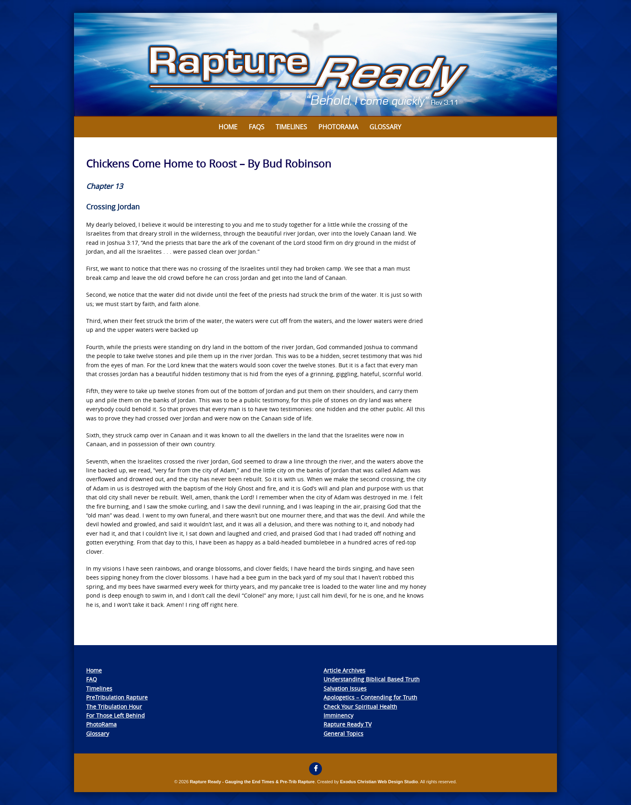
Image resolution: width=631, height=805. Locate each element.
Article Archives (344, 670)
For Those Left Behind (115, 715)
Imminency (338, 715)
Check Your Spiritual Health (360, 706)
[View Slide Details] (315, 65)
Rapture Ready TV (347, 724)
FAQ (91, 679)
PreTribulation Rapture (117, 697)
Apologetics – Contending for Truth (370, 697)
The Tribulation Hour (114, 706)
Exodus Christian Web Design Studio (379, 781)
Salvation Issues (345, 688)
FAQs (256, 126)
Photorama (338, 126)
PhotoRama (101, 724)
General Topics (343, 733)
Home (228, 126)
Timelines (291, 126)
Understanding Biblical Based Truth (372, 679)
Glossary (385, 126)
